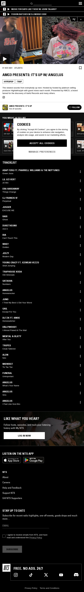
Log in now (24, 435)
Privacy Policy (35, 537)
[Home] (3, 3)
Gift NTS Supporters (12, 498)
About (5, 477)
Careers (6, 482)
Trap (19, 81)
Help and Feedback (11, 487)
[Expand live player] (80, 19)
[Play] (42, 40)
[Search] (31, 3)
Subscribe (12, 549)
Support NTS (8, 492)
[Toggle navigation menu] (80, 3)
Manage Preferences (42, 151)
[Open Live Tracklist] (73, 19)
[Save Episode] (80, 67)
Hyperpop (8, 81)
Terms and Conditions (49, 588)
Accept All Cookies (42, 143)
